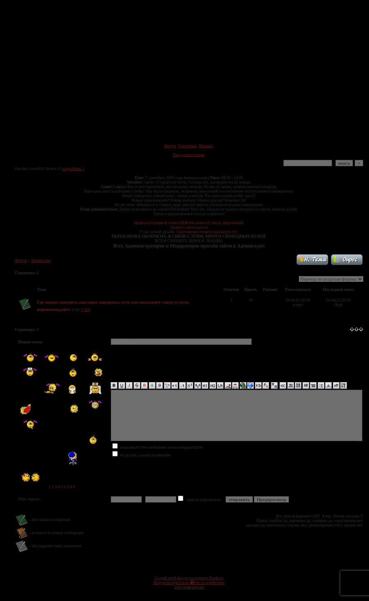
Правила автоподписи (189, 227)
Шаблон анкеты (193, 222)
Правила (141, 222)
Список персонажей (225, 222)
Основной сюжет (164, 222)
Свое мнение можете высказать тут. (208, 231)
